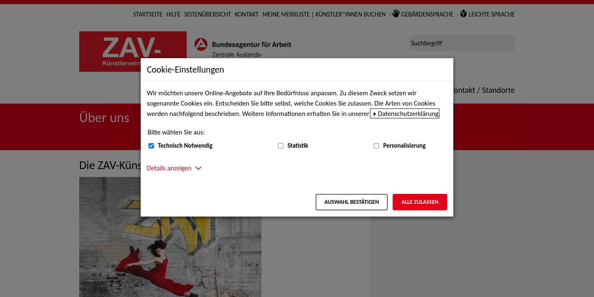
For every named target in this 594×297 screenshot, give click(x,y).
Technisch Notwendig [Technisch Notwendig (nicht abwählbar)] (185, 145)
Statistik (298, 145)
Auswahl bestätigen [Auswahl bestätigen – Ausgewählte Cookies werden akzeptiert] (351, 201)
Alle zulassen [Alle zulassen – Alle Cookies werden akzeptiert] (419, 201)
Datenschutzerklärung (408, 113)
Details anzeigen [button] (169, 168)
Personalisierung (404, 145)
